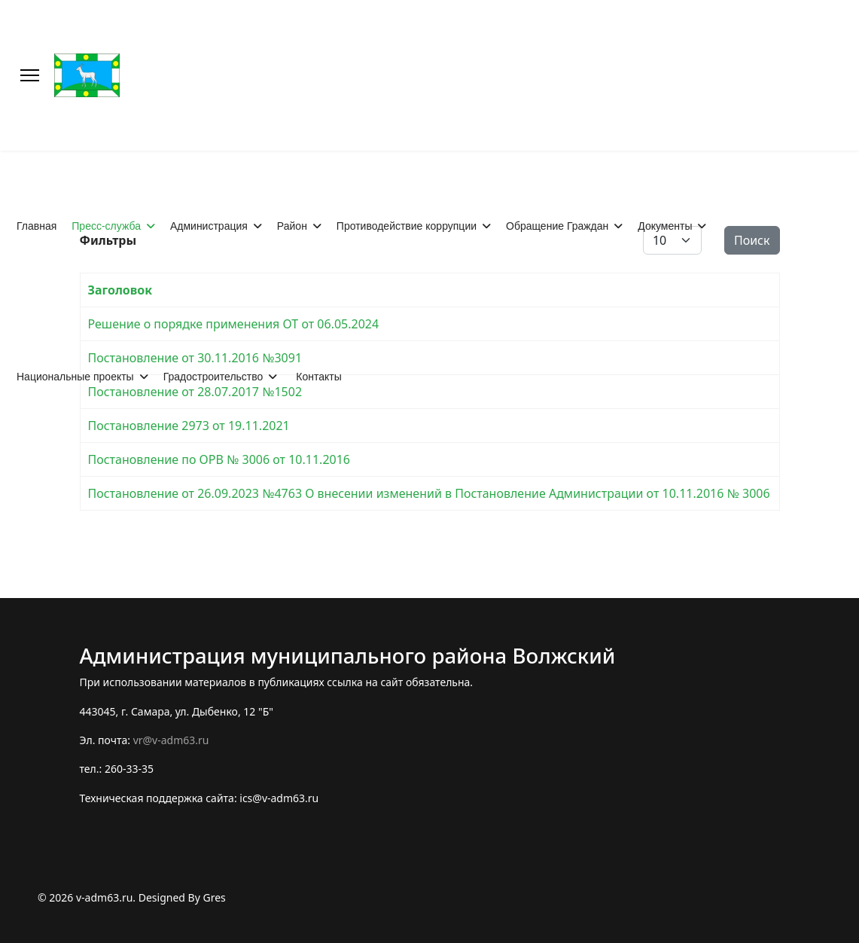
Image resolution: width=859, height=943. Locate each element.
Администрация (209, 226)
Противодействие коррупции (407, 226)
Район (292, 226)
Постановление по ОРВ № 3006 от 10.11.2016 (219, 459)
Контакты (318, 377)
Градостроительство (213, 377)
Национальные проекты (75, 377)
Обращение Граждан (557, 226)
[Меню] (29, 75)
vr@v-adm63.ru (171, 740)
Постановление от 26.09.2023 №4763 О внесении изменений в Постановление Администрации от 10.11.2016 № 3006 (429, 493)
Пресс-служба (106, 226)
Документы (665, 226)
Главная (36, 226)
